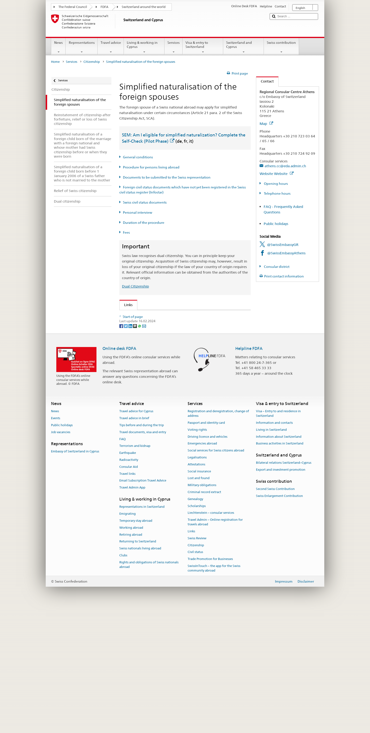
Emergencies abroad (202, 568)
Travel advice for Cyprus (136, 536)
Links (126, 304)
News (58, 47)
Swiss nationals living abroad (140, 673)
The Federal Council (72, 7)
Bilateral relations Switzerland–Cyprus (283, 587)
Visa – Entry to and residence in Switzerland (278, 538)
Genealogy (195, 623)
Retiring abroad (130, 659)
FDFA (104, 7)
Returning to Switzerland (137, 666)
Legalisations (197, 582)
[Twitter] (126, 450)
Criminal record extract (204, 616)
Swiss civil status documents (145, 202)
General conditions (138, 157)
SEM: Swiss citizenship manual (150, 332)
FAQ (122, 563)
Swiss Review (197, 662)
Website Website (276, 173)
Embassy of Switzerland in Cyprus (75, 576)
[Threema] (135, 450)
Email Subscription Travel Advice (142, 605)
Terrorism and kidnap (134, 570)
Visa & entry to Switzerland (203, 47)
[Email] (144, 450)
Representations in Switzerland (142, 631)
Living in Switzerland (271, 554)
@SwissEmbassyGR (282, 244)
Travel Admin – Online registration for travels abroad (215, 647)
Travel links (127, 598)
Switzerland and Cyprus (243, 47)
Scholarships (197, 630)
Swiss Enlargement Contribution (279, 620)
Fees (126, 232)
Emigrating (127, 638)
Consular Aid (128, 591)
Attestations (196, 589)
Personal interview (137, 212)
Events (55, 543)
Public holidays (276, 223)
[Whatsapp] (140, 450)
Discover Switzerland (143, 394)
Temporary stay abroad (135, 645)
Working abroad (131, 652)
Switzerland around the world (144, 7)
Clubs (123, 680)
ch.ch (130, 402)
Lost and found (199, 602)
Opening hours (275, 184)
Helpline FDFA (248, 472)
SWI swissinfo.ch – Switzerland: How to (158, 411)
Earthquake (127, 577)
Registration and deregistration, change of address (218, 538)
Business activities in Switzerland (279, 568)
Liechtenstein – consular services (211, 637)
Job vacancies (60, 556)
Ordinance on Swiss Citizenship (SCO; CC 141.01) (166, 349)
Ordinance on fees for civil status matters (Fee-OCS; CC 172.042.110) (182, 366)
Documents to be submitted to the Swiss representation (167, 177)
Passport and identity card (206, 547)
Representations (81, 47)
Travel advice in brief (134, 543)
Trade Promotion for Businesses (210, 683)
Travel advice (111, 47)
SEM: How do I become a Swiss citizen (157, 315)
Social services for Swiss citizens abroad (216, 575)
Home (55, 62)
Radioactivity (128, 584)
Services (173, 47)
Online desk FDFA (119, 472)
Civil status (195, 676)
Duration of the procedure (143, 223)
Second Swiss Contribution (275, 613)
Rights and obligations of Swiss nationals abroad (149, 689)
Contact (265, 81)
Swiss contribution (281, 47)
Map (266, 123)
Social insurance (199, 596)
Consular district (276, 267)
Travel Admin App (132, 612)
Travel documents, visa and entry (142, 556)
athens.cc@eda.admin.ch (285, 166)
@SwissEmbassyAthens (286, 253)
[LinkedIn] (130, 450)
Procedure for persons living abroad (151, 167)
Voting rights (197, 554)
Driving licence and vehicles (207, 561)
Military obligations (202, 609)
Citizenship (91, 62)
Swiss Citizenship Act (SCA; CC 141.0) (156, 341)
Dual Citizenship (135, 286)
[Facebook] (121, 450)
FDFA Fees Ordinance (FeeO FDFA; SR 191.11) (163, 357)
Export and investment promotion (280, 594)
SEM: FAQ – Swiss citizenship (149, 323)
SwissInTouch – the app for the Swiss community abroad (214, 693)
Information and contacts (274, 547)
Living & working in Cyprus (144, 47)
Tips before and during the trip (141, 550)
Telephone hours (277, 193)
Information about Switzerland (278, 561)
